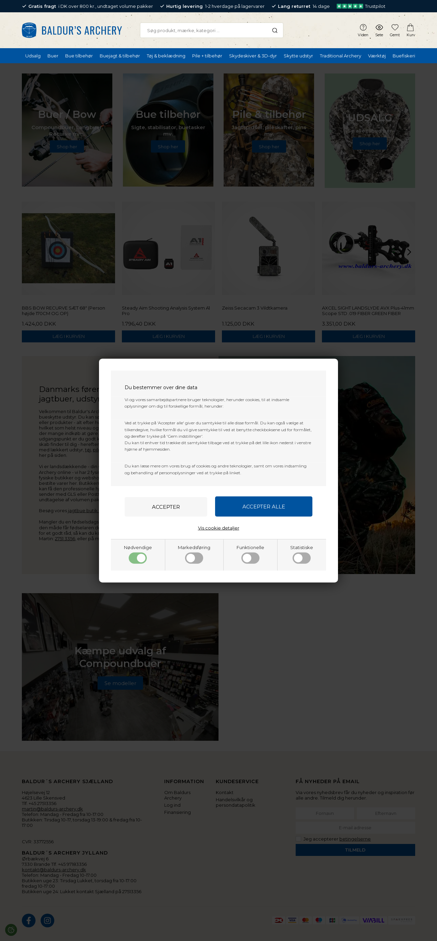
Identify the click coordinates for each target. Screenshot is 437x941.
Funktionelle (250, 553)
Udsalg (33, 55)
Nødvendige (138, 553)
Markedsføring (194, 553)
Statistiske (301, 553)
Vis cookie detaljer (218, 527)
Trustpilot (361, 6)
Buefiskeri (404, 55)
